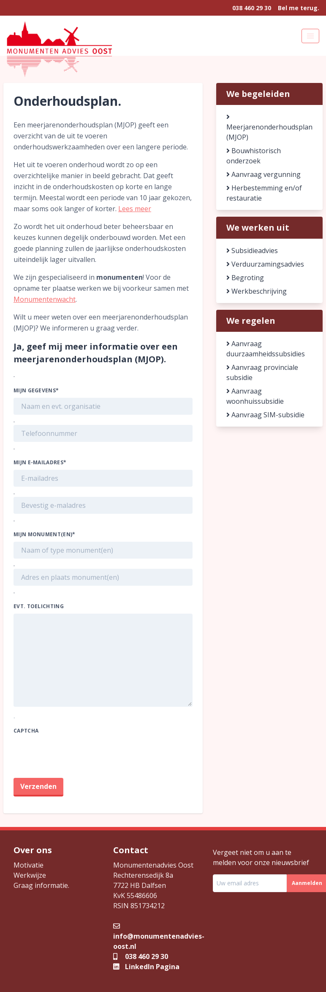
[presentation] (78, 754)
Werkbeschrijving (256, 291)
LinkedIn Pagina (146, 966)
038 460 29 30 (251, 8)
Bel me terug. (298, 8)
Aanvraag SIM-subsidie (265, 414)
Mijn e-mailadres (40, 462)
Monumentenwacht (45, 299)
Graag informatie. (41, 885)
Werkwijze (30, 875)
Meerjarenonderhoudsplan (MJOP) (269, 127)
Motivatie (28, 865)
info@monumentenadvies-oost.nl (158, 936)
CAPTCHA (26, 730)
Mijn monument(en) (44, 534)
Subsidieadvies (252, 250)
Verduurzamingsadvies (265, 264)
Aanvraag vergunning (263, 174)
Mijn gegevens (36, 390)
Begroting (245, 277)
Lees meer (134, 208)
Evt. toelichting (39, 606)
